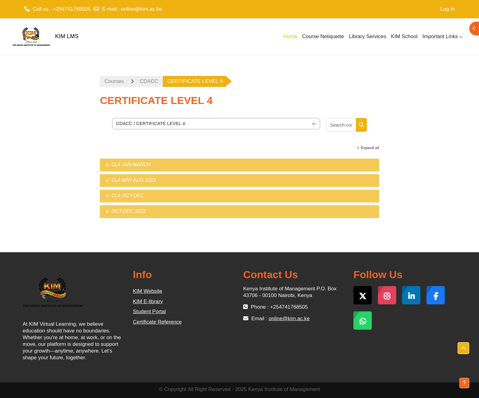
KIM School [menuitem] (404, 36)
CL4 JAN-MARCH (131, 164)
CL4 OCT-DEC (128, 195)
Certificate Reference (157, 322)
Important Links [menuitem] (440, 36)
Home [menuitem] (290, 36)
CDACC (149, 81)
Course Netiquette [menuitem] (323, 36)
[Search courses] (341, 125)
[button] (463, 348)
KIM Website (147, 291)
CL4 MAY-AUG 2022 (134, 180)
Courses (114, 81)
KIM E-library (148, 301)
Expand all (370, 148)
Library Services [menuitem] (367, 36)
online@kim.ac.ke (141, 9)
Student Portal (149, 311)
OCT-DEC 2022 (129, 211)
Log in (448, 9)
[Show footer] (464, 383)
